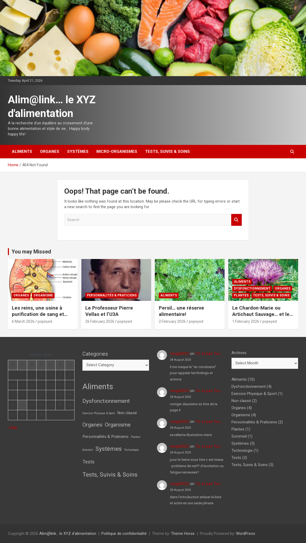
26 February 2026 (99, 321)
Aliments (22, 151)
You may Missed (31, 251)
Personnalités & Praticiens (112, 295)
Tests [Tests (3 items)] (88, 461)
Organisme (43, 295)
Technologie (242, 450)
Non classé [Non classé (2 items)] (127, 412)
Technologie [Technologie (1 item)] (131, 450)
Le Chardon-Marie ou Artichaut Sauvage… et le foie (260, 314)
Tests (236, 457)
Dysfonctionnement (252, 288)
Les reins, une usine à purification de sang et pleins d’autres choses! (39, 314)
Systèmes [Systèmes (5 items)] (108, 448)
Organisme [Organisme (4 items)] (118, 425)
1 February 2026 (245, 321)
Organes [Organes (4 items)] (92, 425)
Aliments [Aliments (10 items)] (97, 386)
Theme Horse (183, 533)
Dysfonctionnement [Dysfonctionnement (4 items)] (106, 401)
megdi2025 (179, 353)
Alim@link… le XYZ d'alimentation (67, 533)
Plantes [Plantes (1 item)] (135, 437)
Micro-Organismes (116, 151)
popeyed (45, 321)
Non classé (241, 400)
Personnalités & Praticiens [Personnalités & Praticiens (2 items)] (105, 436)
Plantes (241, 295)
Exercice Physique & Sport (254, 393)
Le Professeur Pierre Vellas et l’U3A (109, 311)
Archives (238, 352)
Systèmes (77, 151)
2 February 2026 (172, 321)
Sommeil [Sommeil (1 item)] (87, 450)
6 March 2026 (23, 321)
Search (236, 220)
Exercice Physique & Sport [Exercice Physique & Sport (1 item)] (98, 413)
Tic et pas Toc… (209, 353)
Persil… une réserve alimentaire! (181, 311)
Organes (49, 151)
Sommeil (239, 436)
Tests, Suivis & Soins (167, 151)
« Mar (12, 427)
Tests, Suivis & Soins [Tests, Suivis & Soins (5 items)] (109, 474)
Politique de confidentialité (124, 533)
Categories (95, 354)
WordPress (245, 533)
